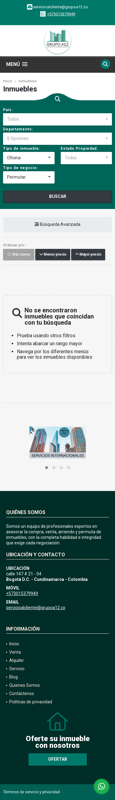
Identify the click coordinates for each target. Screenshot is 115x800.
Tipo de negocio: (20, 168)
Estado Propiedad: (79, 148)
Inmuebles (27, 81)
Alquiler (16, 660)
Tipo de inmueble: (21, 148)
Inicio (7, 81)
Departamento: (18, 129)
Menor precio (52, 255)
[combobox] (57, 119)
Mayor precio (88, 255)
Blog (13, 676)
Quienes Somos (24, 685)
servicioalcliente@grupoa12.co (35, 607)
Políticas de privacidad (30, 701)
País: (8, 110)
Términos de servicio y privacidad (31, 792)
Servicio (17, 668)
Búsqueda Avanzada (57, 224)
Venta (15, 652)
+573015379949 (61, 14)
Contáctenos (21, 693)
